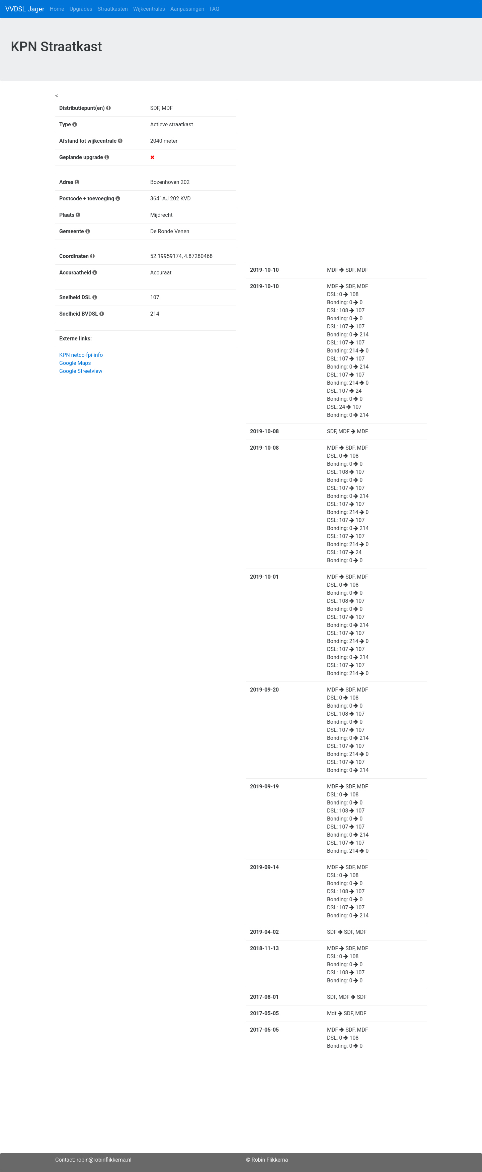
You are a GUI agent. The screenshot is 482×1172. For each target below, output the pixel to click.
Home (57, 9)
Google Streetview (80, 371)
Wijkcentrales (149, 9)
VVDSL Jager (25, 9)
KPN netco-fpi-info (81, 355)
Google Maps (75, 363)
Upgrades (81, 9)
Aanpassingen (187, 9)
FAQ (214, 9)
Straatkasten (113, 9)
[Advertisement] (241, 1106)
